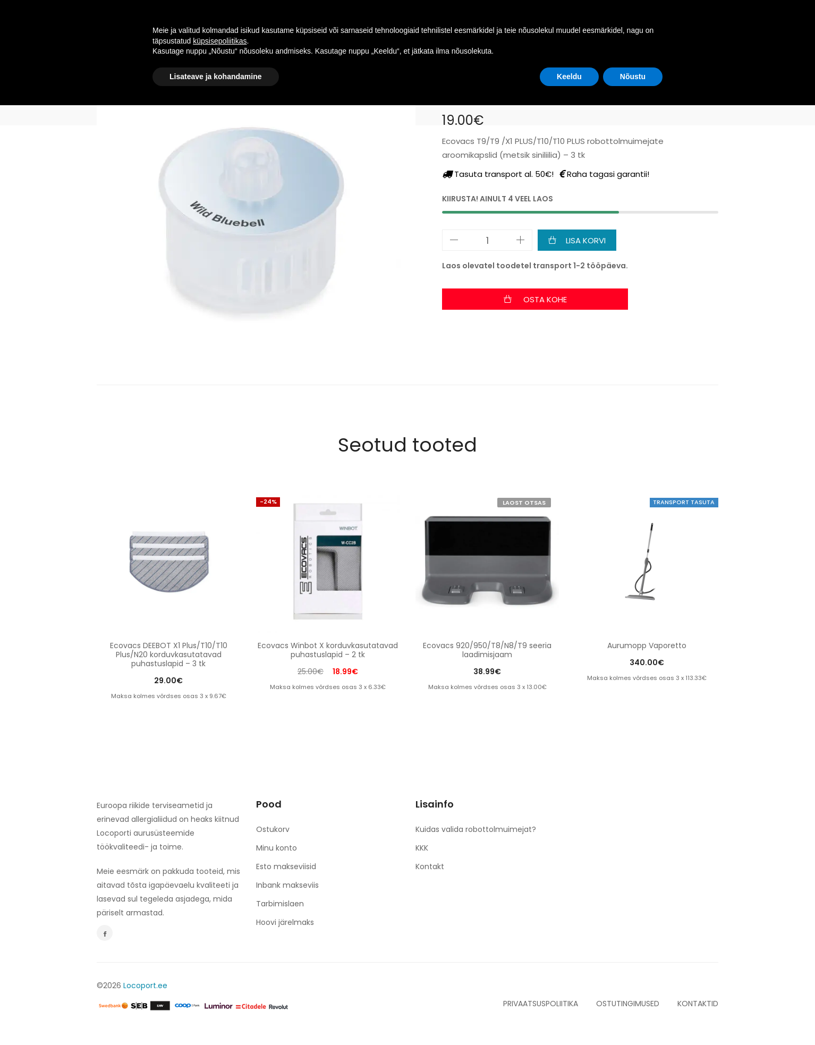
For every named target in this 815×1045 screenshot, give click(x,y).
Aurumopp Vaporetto (646, 645)
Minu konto (276, 848)
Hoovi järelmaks (285, 922)
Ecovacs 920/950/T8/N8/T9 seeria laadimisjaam (487, 650)
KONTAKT (527, 22)
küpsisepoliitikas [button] (220, 980)
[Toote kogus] (487, 240)
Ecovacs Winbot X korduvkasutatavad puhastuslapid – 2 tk (328, 650)
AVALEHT (233, 22)
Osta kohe (544, 299)
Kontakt (429, 866)
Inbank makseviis (287, 885)
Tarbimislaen (280, 903)
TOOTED (289, 22)
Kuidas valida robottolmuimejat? (475, 829)
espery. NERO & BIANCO (441, 22)
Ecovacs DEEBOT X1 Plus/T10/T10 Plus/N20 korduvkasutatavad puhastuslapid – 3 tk (168, 654)
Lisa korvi (586, 240)
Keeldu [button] (569, 1016)
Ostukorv (273, 829)
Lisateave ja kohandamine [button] (215, 1016)
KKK (421, 848)
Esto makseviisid (286, 866)
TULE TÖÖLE (351, 22)
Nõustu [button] (633, 1016)
